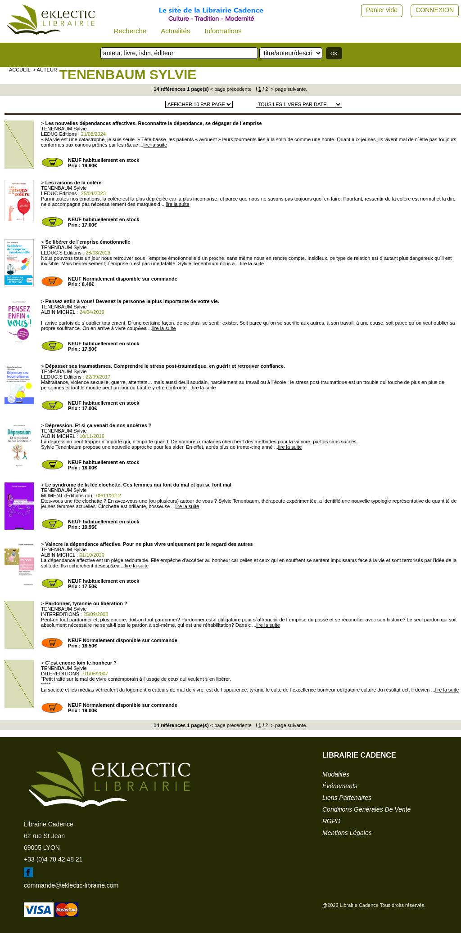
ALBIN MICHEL (58, 312)
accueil (20, 69)
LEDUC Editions (59, 134)
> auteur (45, 69)
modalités (335, 774)
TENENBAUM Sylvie (127, 74)
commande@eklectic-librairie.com (71, 885)
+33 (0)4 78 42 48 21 (53, 859)
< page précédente (231, 89)
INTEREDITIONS (60, 614)
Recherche (130, 31)
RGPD (331, 821)
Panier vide (382, 9)
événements (339, 786)
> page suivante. (288, 89)
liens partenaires (346, 797)
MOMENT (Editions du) (66, 495)
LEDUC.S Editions (61, 252)
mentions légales (347, 832)
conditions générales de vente (366, 809)
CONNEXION (435, 9)
